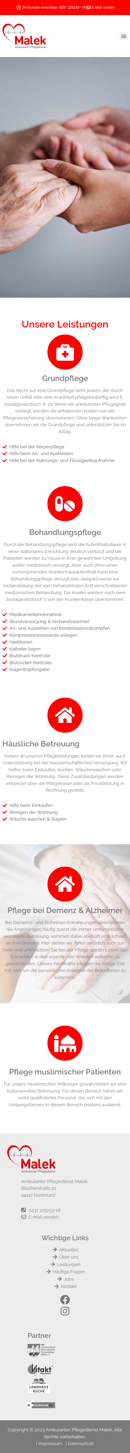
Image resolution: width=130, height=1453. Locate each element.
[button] (124, 36)
